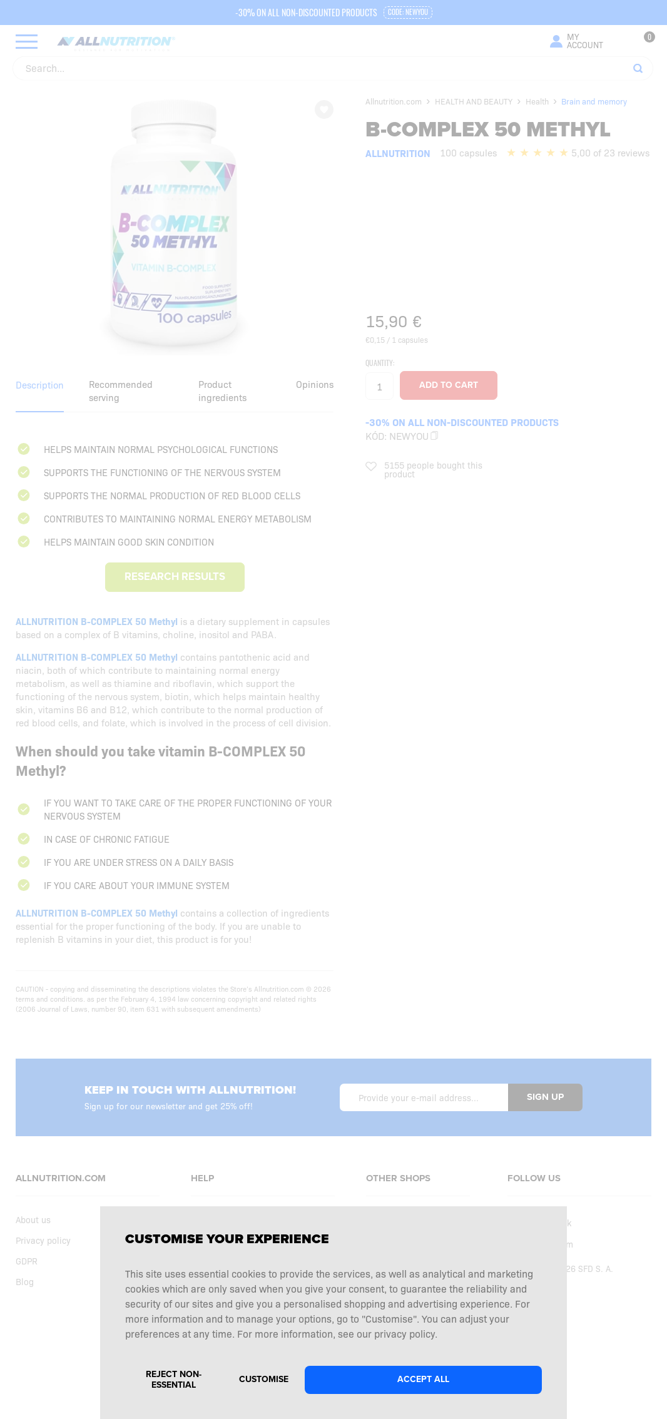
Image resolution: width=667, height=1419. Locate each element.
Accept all (423, 1379)
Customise (263, 1379)
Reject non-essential (173, 1379)
